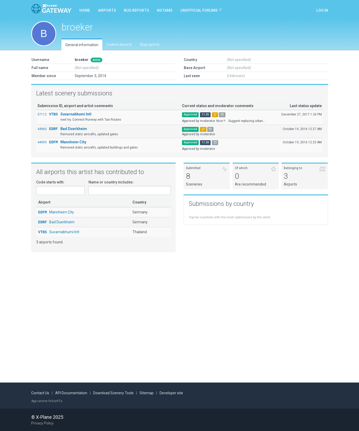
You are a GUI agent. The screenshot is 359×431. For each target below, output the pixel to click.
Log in (322, 10)
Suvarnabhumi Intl (75, 114)
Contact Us (40, 393)
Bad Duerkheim (73, 129)
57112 (42, 114)
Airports (107, 10)
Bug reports (136, 10)
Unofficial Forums (201, 10)
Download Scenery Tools (113, 393)
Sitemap (147, 393)
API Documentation (71, 393)
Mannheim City (73, 142)
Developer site (171, 393)
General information (81, 45)
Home (84, 10)
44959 (42, 142)
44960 (42, 129)
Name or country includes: (111, 182)
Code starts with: (50, 182)
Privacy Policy (42, 423)
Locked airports (119, 44)
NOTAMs (165, 10)
